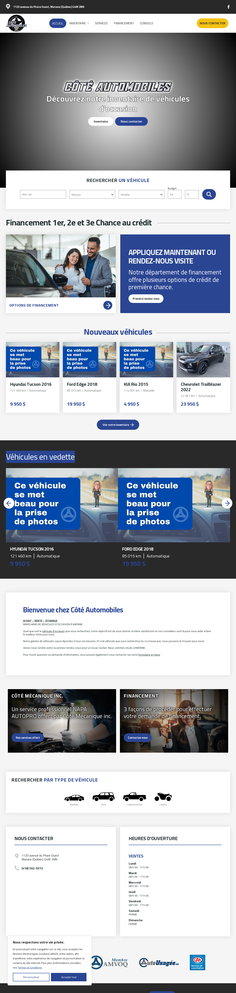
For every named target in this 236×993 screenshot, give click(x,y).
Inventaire (77, 23)
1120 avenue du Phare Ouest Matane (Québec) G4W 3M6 (40, 857)
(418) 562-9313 (32, 868)
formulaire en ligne (149, 654)
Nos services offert (28, 737)
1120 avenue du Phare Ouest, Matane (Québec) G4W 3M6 (48, 6)
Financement (124, 23)
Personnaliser (31, 977)
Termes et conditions (30, 967)
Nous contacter (212, 23)
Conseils (146, 23)
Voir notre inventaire (116, 424)
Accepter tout (68, 977)
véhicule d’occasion (53, 631)
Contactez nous (138, 737)
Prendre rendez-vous (146, 298)
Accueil (57, 23)
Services (101, 23)
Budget (185, 192)
